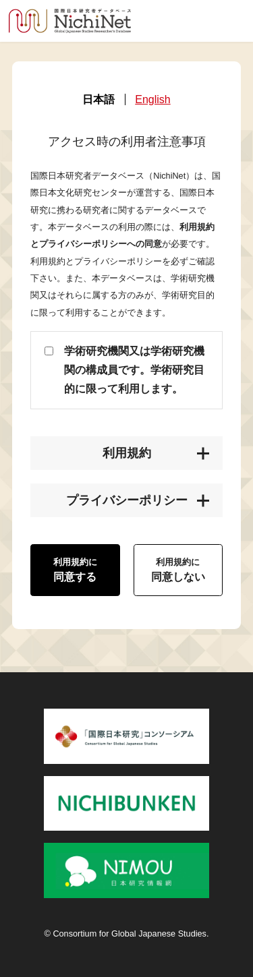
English (152, 99)
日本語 (98, 99)
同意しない (178, 570)
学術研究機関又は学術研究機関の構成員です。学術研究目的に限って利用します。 (134, 369)
